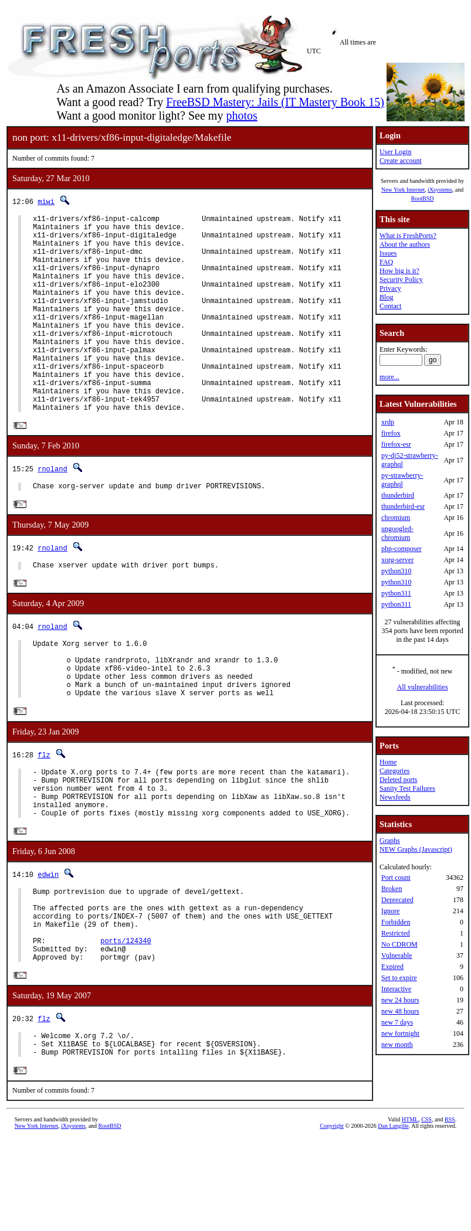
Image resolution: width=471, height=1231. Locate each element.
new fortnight (400, 1033)
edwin (48, 945)
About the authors (404, 244)
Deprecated (397, 900)
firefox (391, 433)
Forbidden (395, 922)
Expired (392, 967)
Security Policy (401, 280)
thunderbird (397, 495)
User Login (395, 152)
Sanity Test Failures (407, 788)
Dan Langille (393, 1218)
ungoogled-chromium (397, 533)
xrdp (387, 422)
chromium (395, 518)
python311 (396, 593)
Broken (391, 889)
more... (389, 377)
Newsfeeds (395, 797)
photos (241, 115)
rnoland (52, 511)
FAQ (386, 262)
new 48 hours (400, 1011)
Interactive (396, 989)
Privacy (390, 288)
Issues (388, 253)
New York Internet (403, 189)
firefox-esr (396, 444)
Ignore (390, 911)
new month (397, 1044)
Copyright (332, 1218)
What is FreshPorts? (407, 236)
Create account (400, 161)
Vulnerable (396, 955)
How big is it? (399, 271)
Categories (394, 771)
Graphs (389, 840)
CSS (426, 1211)
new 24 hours (400, 1000)
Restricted (395, 933)
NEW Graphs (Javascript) (415, 849)
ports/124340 (125, 1023)
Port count (396, 877)
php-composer (401, 549)
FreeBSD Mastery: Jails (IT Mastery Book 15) (275, 102)
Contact (390, 306)
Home (388, 762)
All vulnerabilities (422, 687)
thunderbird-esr (403, 506)
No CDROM (399, 944)
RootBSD (422, 198)
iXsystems (440, 189)
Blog (386, 297)
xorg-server (397, 560)
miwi (46, 201)
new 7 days (397, 1022)
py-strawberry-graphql (402, 479)
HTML (410, 1211)
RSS (450, 1211)
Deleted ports (398, 780)
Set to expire (399, 978)
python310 (396, 571)
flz (44, 814)
